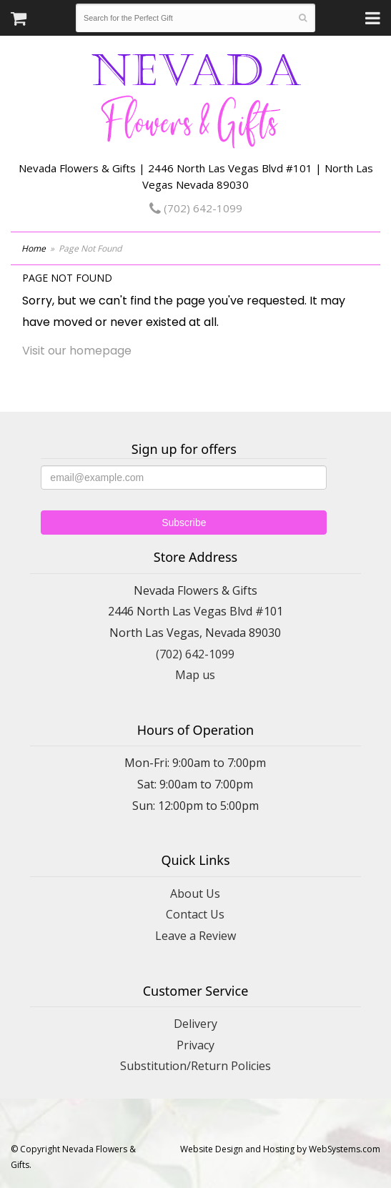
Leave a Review (195, 936)
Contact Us (195, 914)
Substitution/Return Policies (195, 1066)
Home (33, 248)
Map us (195, 675)
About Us (195, 893)
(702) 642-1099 (195, 208)
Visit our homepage (77, 350)
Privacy (195, 1045)
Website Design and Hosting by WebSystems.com (280, 1149)
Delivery (195, 1023)
